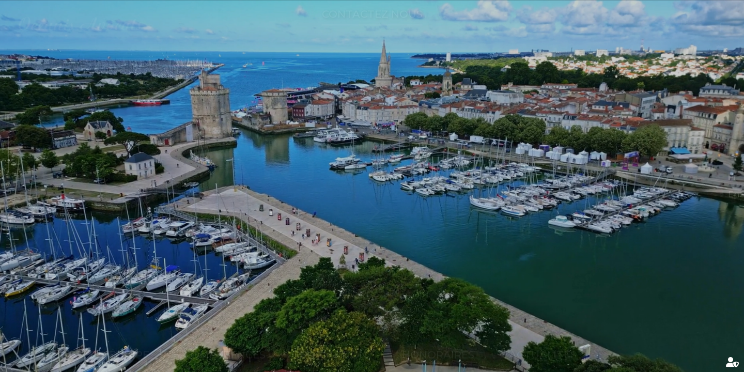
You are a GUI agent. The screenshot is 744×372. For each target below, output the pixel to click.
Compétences (225, 345)
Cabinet (50, 345)
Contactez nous (372, 24)
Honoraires (438, 345)
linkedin (29, 117)
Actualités (543, 345)
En (712, 194)
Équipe (129, 345)
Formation (333, 345)
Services (669, 22)
